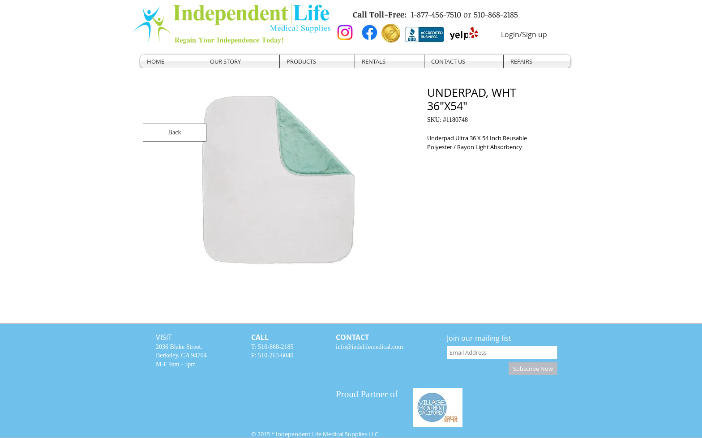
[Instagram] (345, 32)
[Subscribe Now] (533, 368)
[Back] (174, 133)
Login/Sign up (524, 34)
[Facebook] (370, 32)
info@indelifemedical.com (369, 347)
